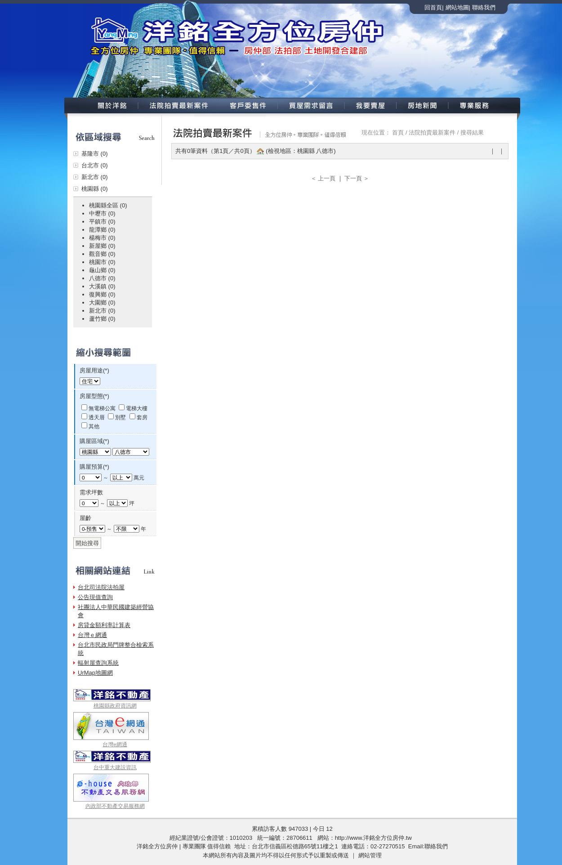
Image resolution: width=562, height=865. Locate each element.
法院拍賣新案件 (178, 105)
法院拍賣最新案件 (432, 132)
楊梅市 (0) (102, 237)
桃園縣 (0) (94, 188)
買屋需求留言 (311, 105)
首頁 (398, 132)
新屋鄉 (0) (102, 245)
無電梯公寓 (102, 408)
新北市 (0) (94, 177)
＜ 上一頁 (323, 178)
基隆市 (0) (94, 153)
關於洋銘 (100, 105)
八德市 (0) (102, 278)
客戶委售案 (248, 105)
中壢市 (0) (102, 213)
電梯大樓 (136, 408)
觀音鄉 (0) (102, 254)
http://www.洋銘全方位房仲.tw (373, 837)
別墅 (120, 417)
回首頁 (433, 7)
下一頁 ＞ (356, 178)
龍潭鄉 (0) (102, 229)
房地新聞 (423, 105)
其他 (94, 426)
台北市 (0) (94, 165)
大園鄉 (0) (102, 302)
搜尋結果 (472, 132)
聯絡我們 (483, 7)
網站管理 (370, 855)
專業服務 (484, 105)
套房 (142, 417)
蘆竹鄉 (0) (102, 318)
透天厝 (97, 417)
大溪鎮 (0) (102, 286)
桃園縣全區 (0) (108, 205)
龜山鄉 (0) (102, 270)
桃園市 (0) (102, 262)
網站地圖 (457, 7)
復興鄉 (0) (102, 294)
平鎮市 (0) (102, 221)
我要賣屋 (371, 105)
